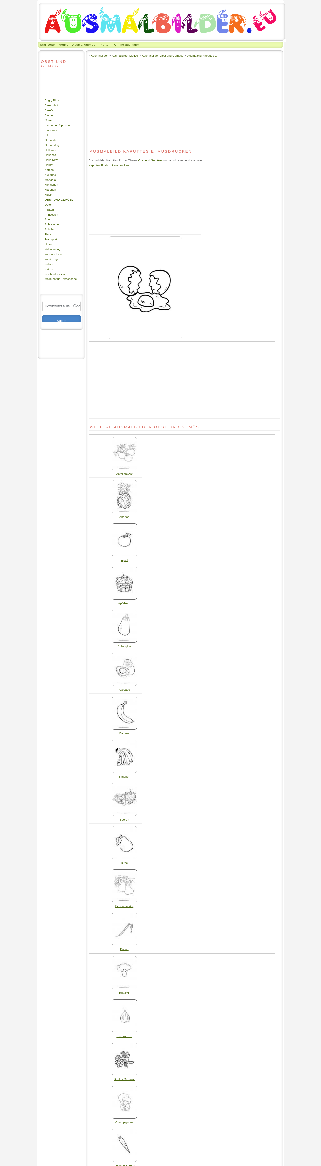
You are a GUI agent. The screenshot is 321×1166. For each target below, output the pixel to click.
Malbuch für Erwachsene (61, 278)
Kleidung (50, 174)
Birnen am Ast (124, 906)
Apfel (124, 560)
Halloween (51, 150)
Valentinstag (52, 249)
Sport (48, 219)
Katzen (49, 169)
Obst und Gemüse (59, 199)
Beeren (124, 819)
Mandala (50, 179)
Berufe (49, 110)
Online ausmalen (127, 44)
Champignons (124, 1122)
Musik (48, 194)
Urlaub (49, 244)
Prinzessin (51, 214)
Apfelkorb (124, 603)
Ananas (124, 516)
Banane (124, 733)
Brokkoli (124, 992)
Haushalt (50, 154)
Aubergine (124, 646)
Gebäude (51, 140)
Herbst (49, 164)
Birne (124, 862)
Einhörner (51, 130)
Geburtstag (52, 145)
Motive (64, 44)
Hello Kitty (51, 159)
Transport (51, 239)
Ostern (49, 204)
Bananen (124, 776)
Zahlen (49, 264)
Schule (49, 229)
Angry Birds (52, 100)
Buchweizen (124, 1036)
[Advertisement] (55, 83)
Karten (105, 44)
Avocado (124, 689)
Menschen (51, 184)
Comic (49, 120)
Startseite (47, 44)
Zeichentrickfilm (55, 274)
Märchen (50, 189)
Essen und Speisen (57, 125)
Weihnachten (53, 254)
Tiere (48, 234)
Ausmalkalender (84, 44)
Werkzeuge (52, 259)
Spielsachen (53, 224)
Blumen (50, 115)
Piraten (49, 209)
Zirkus (49, 269)
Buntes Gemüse (124, 1079)
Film (47, 135)
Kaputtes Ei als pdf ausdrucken (109, 165)
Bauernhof (51, 105)
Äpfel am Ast (124, 473)
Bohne (124, 949)
